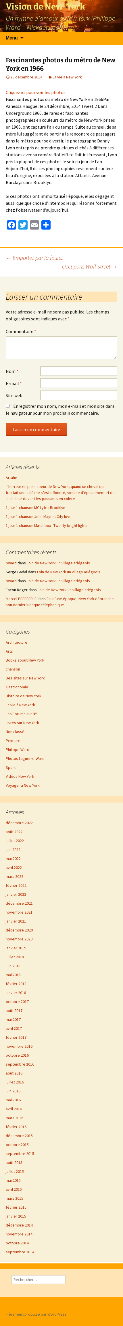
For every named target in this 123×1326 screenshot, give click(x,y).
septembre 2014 (20, 1251)
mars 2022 (14, 876)
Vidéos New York (20, 776)
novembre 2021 (19, 912)
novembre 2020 (19, 939)
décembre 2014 (19, 1225)
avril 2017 (14, 1028)
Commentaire (21, 331)
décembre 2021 (19, 903)
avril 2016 (14, 1108)
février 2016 (16, 1126)
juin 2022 (13, 849)
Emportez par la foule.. (35, 257)
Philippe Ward (17, 749)
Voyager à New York (23, 785)
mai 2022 (13, 858)
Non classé (15, 731)
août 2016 (14, 1073)
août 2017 (14, 1010)
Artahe (11, 477)
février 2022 (16, 885)
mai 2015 (13, 1180)
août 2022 (14, 831)
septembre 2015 (20, 1153)
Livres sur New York (22, 722)
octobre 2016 (17, 1055)
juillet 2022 (15, 840)
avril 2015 (14, 1189)
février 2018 (16, 983)
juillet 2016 (15, 1082)
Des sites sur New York (25, 678)
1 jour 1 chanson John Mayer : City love (39, 516)
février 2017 (16, 1037)
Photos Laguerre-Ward (25, 758)
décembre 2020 (19, 930)
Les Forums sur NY (21, 713)
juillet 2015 (15, 1171)
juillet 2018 (15, 956)
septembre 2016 (20, 1064)
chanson (13, 669)
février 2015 (16, 1207)
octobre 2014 (17, 1243)
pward (11, 563)
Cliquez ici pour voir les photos (36, 92)
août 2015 (14, 1162)
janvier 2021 (16, 921)
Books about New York (25, 660)
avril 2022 (14, 867)
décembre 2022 (19, 822)
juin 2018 (13, 965)
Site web (14, 395)
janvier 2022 (16, 894)
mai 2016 (13, 1100)
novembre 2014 (19, 1234)
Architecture (16, 642)
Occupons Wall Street (89, 266)
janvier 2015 (16, 1216)
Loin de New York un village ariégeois (58, 563)
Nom (12, 371)
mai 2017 (13, 1019)
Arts (9, 651)
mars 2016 (14, 1117)
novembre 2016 (19, 1046)
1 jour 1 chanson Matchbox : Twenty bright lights (47, 525)
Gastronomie (17, 687)
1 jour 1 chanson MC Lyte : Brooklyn (35, 507)
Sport (11, 767)
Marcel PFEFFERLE (21, 598)
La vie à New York (67, 77)
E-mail (14, 383)
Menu (12, 37)
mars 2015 (14, 1198)
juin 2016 (13, 1091)
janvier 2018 (16, 992)
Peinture (13, 740)
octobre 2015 (17, 1144)
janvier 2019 (16, 948)
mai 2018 (13, 974)
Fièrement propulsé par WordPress (36, 1314)
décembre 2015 (19, 1135)
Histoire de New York (23, 695)
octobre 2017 (17, 1001)
